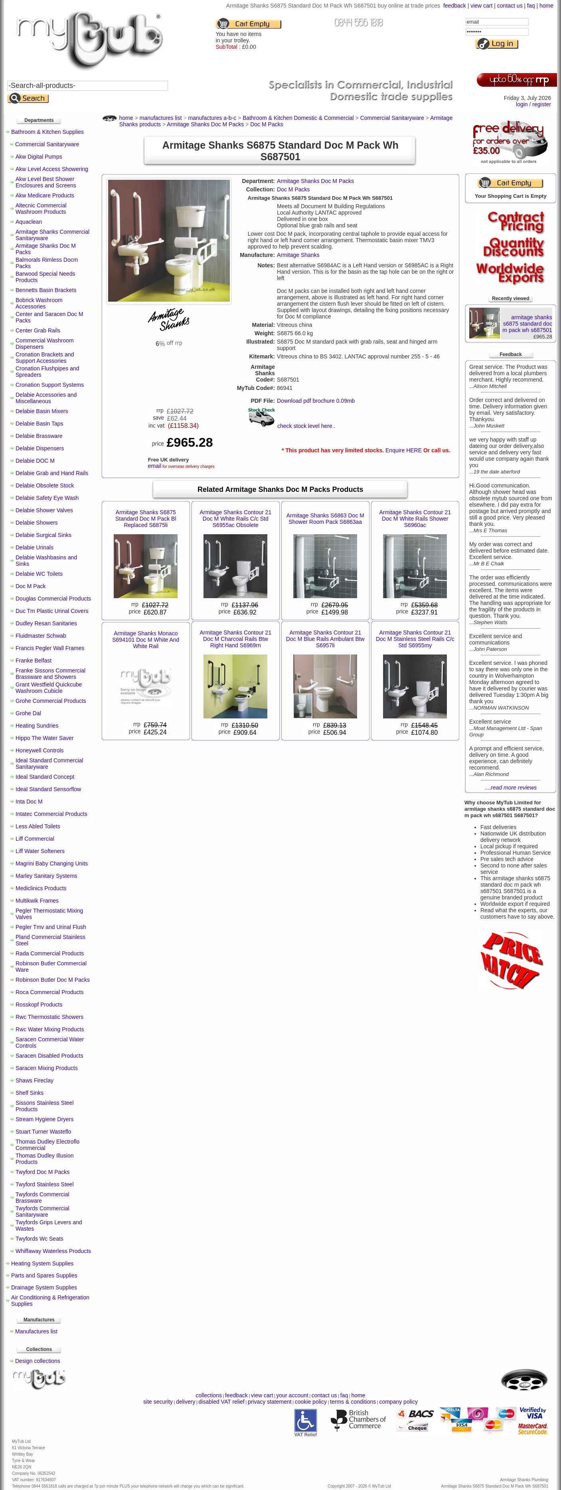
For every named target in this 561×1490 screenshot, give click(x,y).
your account (292, 1395)
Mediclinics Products (41, 888)
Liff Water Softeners (40, 851)
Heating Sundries (37, 725)
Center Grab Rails (38, 330)
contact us (510, 5)
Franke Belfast (33, 660)
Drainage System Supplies (44, 1287)
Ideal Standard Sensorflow (48, 789)
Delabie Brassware (39, 436)
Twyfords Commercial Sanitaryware (42, 1211)
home (546, 5)
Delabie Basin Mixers (42, 411)
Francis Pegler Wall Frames (50, 648)
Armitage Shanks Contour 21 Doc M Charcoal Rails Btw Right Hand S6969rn (235, 639)
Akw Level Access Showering (52, 169)
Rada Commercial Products (50, 953)
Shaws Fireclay (34, 1080)
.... (511, 787)
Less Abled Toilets (38, 826)
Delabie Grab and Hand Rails (52, 473)
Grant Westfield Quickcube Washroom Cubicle (49, 687)
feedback (454, 5)
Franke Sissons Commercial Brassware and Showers (50, 673)
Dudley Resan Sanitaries (46, 623)
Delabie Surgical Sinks (43, 535)
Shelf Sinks (29, 1093)
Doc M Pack (30, 586)
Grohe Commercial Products (51, 701)
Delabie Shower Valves (44, 510)
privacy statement (270, 1401)
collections (209, 1395)
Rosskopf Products (39, 1004)
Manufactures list (36, 1331)
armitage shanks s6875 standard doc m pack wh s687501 (527, 323)
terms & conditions (353, 1401)
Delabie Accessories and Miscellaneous (46, 398)
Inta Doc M (29, 801)
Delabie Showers (37, 522)
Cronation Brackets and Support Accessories (45, 357)
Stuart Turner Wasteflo (43, 1131)
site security (158, 1401)
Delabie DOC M (35, 461)
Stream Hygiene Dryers (45, 1119)
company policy (398, 1401)
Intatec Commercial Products (51, 814)
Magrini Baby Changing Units (52, 863)
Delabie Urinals (34, 547)
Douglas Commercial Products (53, 598)
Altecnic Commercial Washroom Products (41, 208)
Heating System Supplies (42, 1263)
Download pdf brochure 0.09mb (316, 401)
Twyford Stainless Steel (45, 1184)
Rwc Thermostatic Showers (49, 1017)
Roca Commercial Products (49, 992)
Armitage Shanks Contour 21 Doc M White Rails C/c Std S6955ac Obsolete (235, 518)
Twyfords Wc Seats (39, 1238)
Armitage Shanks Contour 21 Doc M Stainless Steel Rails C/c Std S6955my (415, 639)
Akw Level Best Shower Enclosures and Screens (46, 182)
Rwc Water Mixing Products (50, 1029)
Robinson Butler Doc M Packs (53, 980)
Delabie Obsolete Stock (45, 485)
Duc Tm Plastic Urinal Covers (52, 611)
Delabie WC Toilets (39, 574)
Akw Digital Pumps (39, 156)
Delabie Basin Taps (39, 423)
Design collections (37, 1361)
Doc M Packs (293, 189)
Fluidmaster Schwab (41, 636)
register (541, 104)
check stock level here (304, 426)
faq (531, 5)
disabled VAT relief (222, 1401)
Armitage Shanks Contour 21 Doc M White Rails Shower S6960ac (415, 518)
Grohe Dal (28, 713)
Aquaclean (29, 222)
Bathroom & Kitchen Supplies (47, 132)
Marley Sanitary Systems (46, 876)
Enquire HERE (403, 450)
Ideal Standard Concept (45, 777)
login (522, 104)
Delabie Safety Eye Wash (47, 498)
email (154, 466)
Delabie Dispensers (40, 448)
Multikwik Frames (37, 900)
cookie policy (311, 1401)
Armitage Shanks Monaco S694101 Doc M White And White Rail (145, 639)
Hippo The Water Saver (45, 738)
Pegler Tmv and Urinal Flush (51, 927)
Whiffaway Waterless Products (53, 1251)
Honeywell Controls (40, 750)
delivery (185, 1401)
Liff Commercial (35, 839)
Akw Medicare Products (45, 195)
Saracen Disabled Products (49, 1055)
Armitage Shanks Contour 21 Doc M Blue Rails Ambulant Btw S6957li (325, 639)
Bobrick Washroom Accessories (39, 303)
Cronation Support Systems (50, 385)
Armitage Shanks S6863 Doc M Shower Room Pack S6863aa (325, 518)
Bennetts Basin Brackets (46, 290)
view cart (481, 5)
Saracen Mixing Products (47, 1068)
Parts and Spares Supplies (44, 1275)
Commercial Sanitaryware (47, 144)
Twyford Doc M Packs (42, 1172)
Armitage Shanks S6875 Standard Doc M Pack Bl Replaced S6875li (145, 518)
